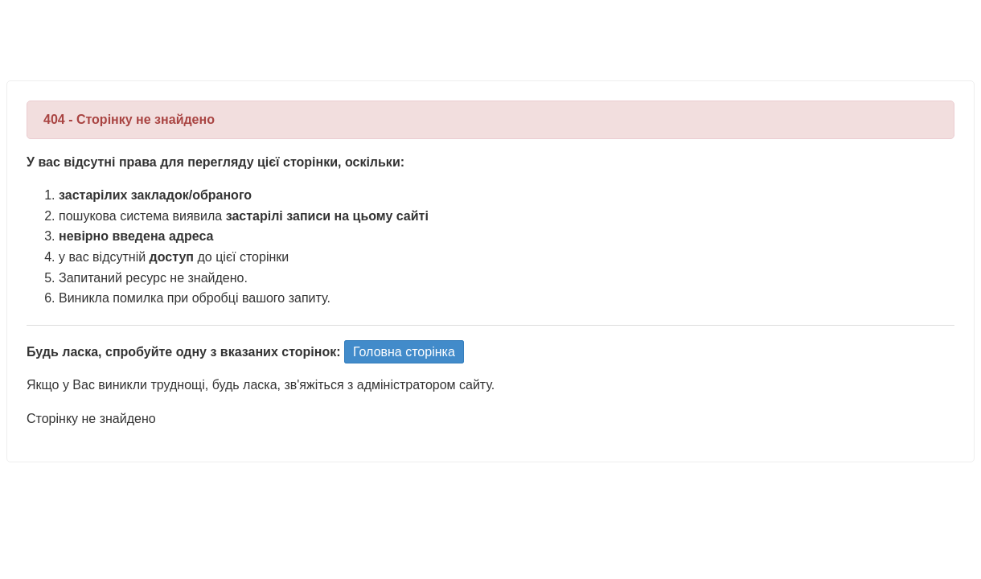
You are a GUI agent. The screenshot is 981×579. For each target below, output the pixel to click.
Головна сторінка (404, 352)
